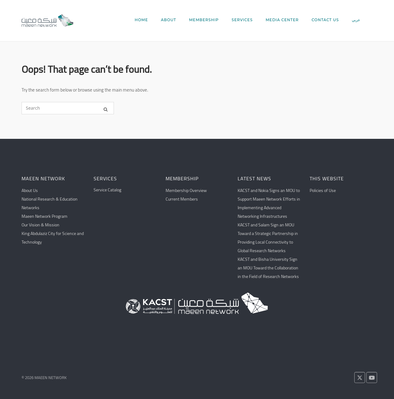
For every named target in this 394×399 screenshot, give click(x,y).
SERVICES (242, 20)
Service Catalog (107, 190)
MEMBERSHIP (204, 20)
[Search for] (68, 108)
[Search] (105, 108)
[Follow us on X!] (359, 377)
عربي (356, 19)
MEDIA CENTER (282, 20)
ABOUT (168, 20)
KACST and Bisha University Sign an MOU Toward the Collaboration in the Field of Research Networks (268, 267)
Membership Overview (186, 190)
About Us (30, 190)
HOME (141, 20)
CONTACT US (325, 20)
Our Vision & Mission (40, 225)
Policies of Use (323, 190)
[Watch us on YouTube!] (371, 377)
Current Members (182, 199)
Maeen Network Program (44, 216)
